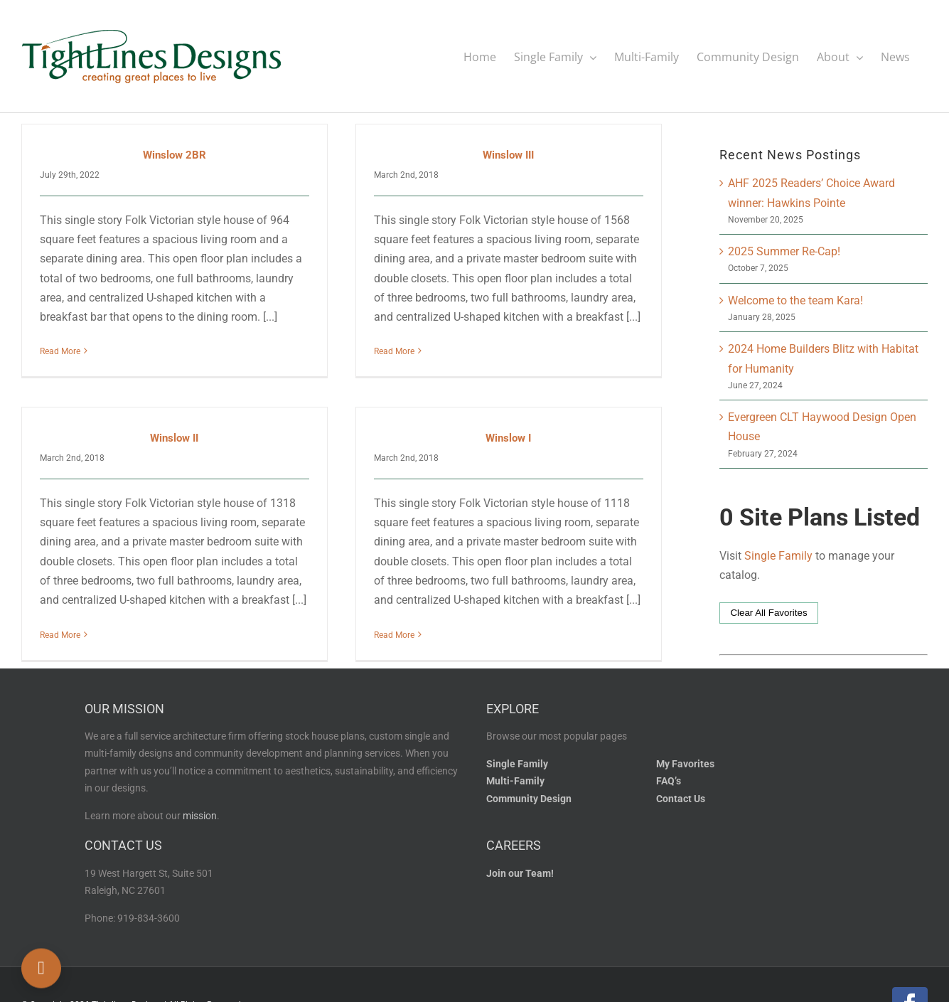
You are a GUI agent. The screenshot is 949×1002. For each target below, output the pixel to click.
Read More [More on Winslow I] (404, 618)
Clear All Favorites (768, 612)
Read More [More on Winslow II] (78, 618)
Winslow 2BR (174, 154)
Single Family (778, 555)
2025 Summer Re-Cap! (784, 250)
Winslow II (193, 421)
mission (200, 809)
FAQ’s (668, 774)
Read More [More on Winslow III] (385, 351)
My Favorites (685, 756)
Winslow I (518, 421)
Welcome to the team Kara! (795, 300)
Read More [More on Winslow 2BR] (60, 351)
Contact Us (680, 791)
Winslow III (499, 154)
